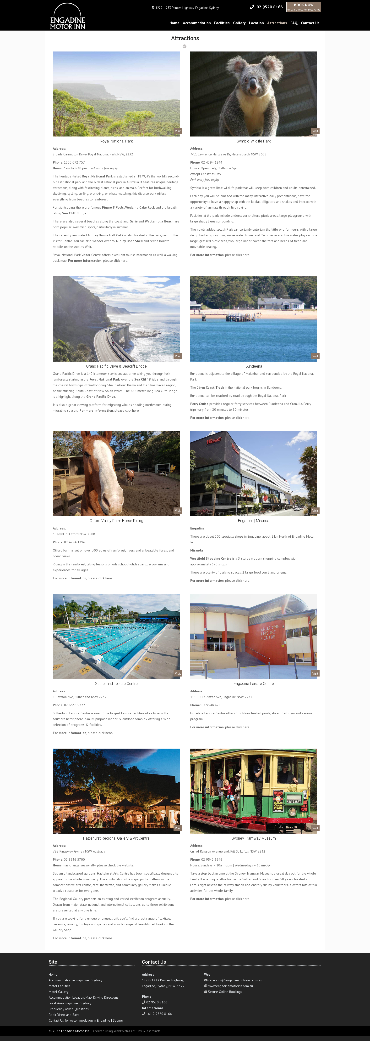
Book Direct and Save (64, 1015)
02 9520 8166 (269, 7)
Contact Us (310, 22)
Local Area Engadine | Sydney (70, 1003)
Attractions (277, 22)
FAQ (294, 22)
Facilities (222, 22)
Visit (178, 131)
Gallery (239, 22)
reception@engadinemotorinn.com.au (235, 980)
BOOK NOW (304, 6)
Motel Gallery (59, 992)
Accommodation (197, 22)
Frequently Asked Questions (69, 1009)
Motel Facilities (59, 986)
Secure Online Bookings (225, 992)
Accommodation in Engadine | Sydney (75, 980)
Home (174, 22)
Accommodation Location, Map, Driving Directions (83, 997)
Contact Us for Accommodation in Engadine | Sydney (86, 1020)
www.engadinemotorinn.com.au (230, 986)
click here (120, 260)
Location (256, 22)
